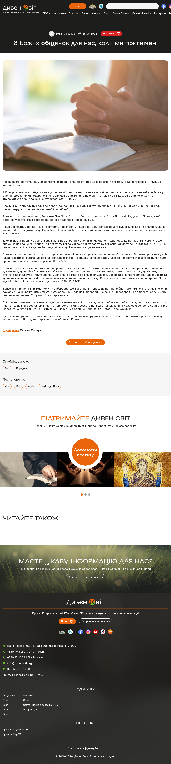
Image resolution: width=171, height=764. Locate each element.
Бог (18, 386)
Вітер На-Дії (30, 709)
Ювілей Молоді (141, 13)
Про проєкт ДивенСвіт (15, 729)
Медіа (96, 13)
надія (31, 386)
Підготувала (11, 330)
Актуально (59, 13)
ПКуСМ (46, 13)
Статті (74, 13)
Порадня (21, 368)
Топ (7, 368)
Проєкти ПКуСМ (12, 734)
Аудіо (6, 709)
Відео (6, 714)
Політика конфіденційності (85, 748)
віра (7, 386)
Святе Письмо (121, 13)
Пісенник (28, 695)
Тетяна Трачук (65, 33)
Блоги (85, 13)
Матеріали (160, 13)
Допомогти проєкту (85, 452)
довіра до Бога (50, 386)
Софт (107, 13)
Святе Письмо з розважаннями (40, 704)
